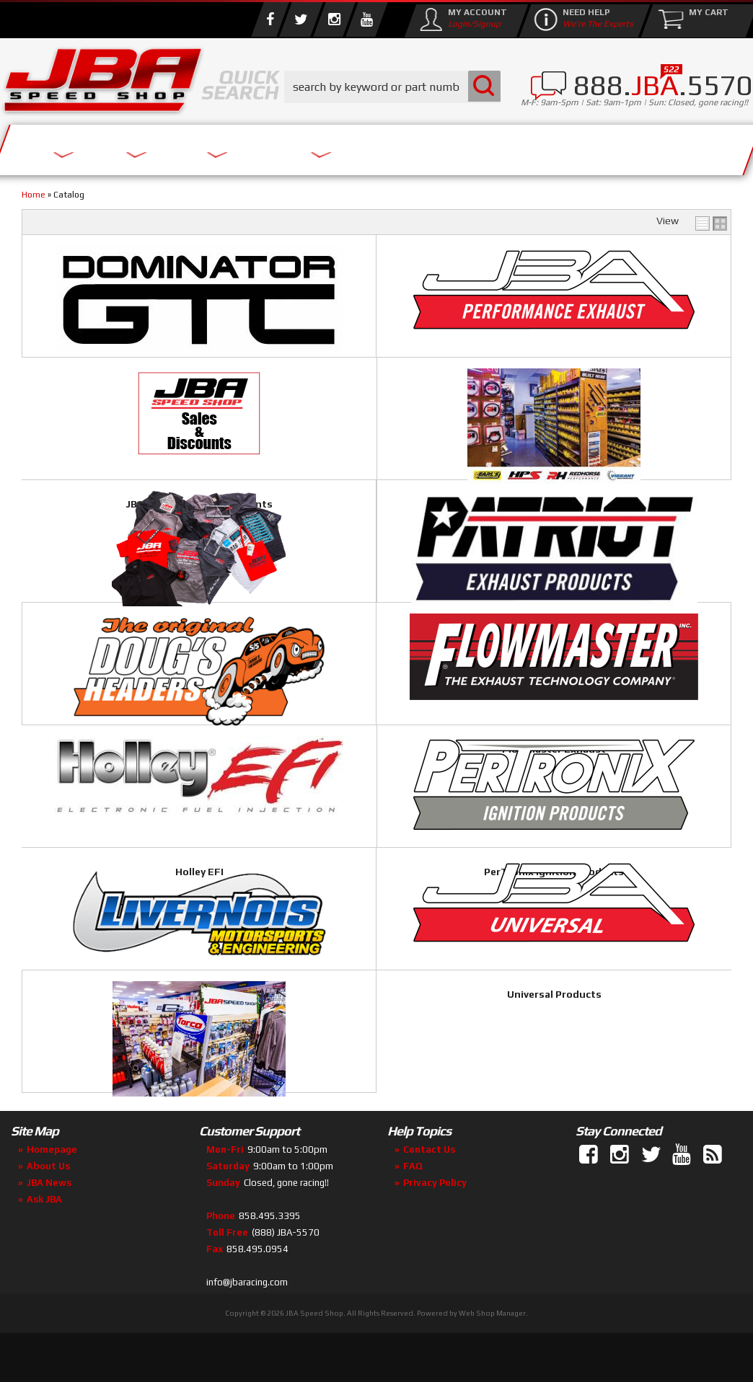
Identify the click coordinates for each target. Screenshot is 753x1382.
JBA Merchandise (376, 562)
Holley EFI (613, 742)
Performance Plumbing (139, 562)
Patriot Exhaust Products (613, 562)
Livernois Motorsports (376, 923)
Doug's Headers (139, 742)
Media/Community (417, 146)
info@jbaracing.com (247, 1325)
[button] (392, 87)
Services (62, 146)
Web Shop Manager (492, 1356)
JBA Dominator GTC (140, 382)
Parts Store (269, 146)
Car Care (139, 1103)
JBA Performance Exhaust (376, 382)
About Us (157, 146)
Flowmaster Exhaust (376, 742)
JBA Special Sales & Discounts (613, 381)
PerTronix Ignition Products (140, 923)
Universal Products (612, 922)
